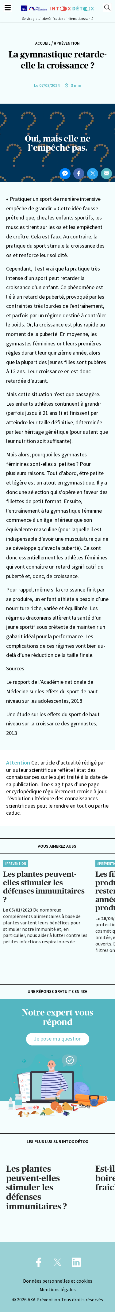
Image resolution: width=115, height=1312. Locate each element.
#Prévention (67, 43)
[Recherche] (107, 7)
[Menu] (7, 7)
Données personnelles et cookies (57, 1281)
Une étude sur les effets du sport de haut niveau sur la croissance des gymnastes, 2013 (53, 723)
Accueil (42, 43)
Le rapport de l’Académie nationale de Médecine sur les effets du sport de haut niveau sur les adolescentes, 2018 (52, 691)
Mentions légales (58, 1289)
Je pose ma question (58, 1038)
